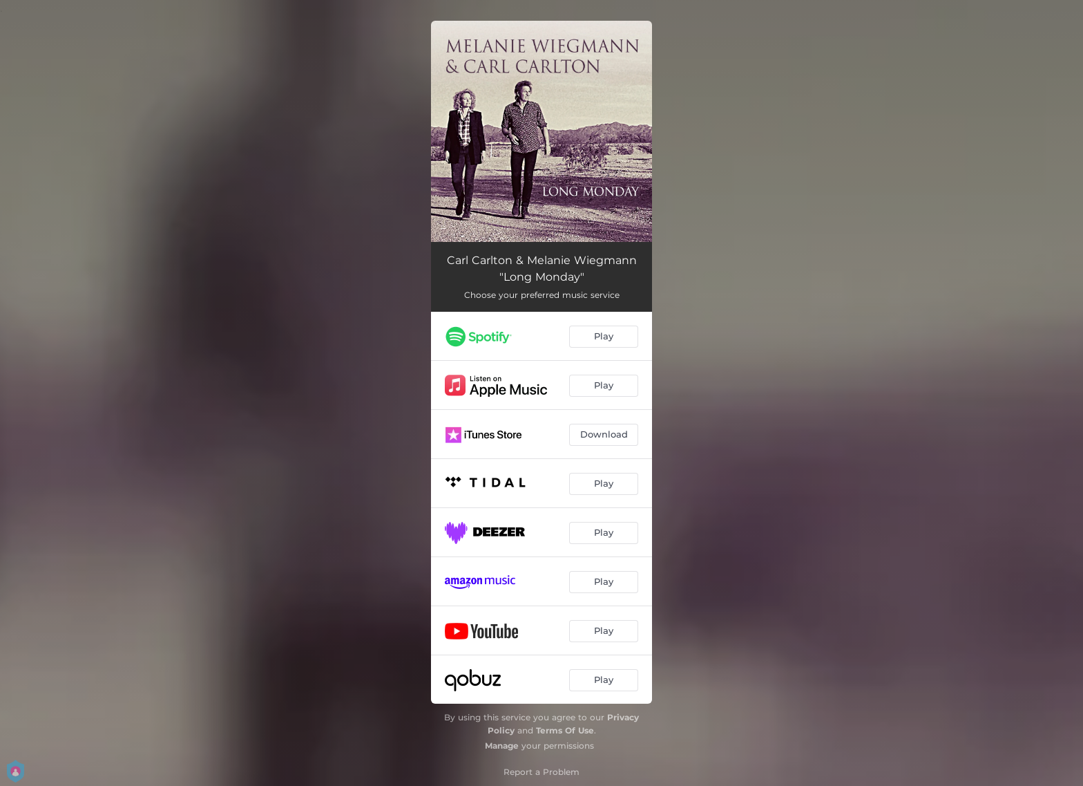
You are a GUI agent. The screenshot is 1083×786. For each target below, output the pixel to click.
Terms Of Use (565, 730)
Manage (502, 745)
